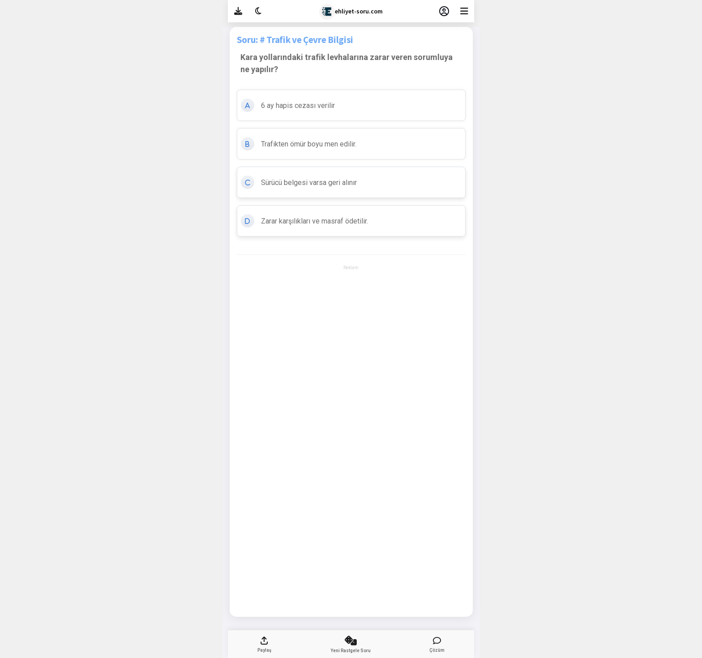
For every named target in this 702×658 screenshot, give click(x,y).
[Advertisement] (351, 297)
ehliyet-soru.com (351, 12)
